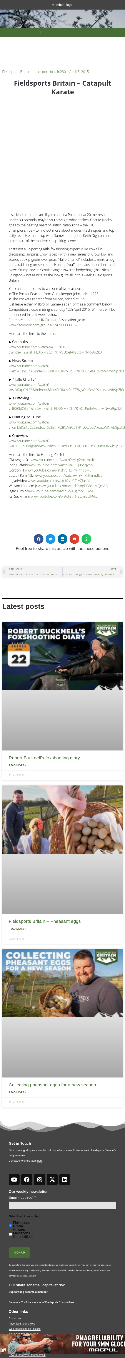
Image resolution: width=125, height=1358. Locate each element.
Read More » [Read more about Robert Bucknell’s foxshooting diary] (17, 765)
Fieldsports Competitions (23, 1235)
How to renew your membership (27, 1354)
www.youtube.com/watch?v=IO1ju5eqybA (60, 465)
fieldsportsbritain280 (50, 71)
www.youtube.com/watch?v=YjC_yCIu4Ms (59, 480)
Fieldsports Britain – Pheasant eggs (45, 921)
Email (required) (22, 1197)
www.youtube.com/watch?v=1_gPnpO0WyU (61, 491)
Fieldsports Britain (16, 71)
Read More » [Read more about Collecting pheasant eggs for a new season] (17, 1092)
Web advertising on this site (25, 1328)
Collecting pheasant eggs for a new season (52, 1084)
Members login (62, 5)
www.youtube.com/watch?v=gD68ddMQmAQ (73, 485)
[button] (40, 32)
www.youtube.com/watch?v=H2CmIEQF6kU (64, 496)
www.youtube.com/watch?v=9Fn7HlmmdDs (68, 475)
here (39, 1160)
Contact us (15, 1318)
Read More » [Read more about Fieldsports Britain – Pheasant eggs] (17, 929)
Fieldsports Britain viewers (21, 1226)
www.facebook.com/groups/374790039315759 (45, 325)
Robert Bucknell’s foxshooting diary (44, 757)
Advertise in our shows (22, 1323)
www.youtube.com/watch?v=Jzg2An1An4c (63, 459)
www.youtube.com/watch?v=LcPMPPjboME (58, 470)
